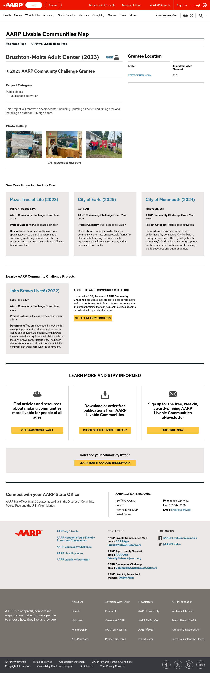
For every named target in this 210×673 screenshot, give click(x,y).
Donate (76, 611)
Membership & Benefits (102, 5)
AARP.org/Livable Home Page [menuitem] (49, 43)
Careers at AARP (115, 620)
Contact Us (111, 611)
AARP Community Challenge (74, 547)
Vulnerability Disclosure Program (55, 666)
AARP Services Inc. (116, 629)
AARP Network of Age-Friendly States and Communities (76, 539)
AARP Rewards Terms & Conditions (112, 662)
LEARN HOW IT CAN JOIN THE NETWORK (105, 463)
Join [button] (33, 5)
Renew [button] (53, 5)
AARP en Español (166, 15)
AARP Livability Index (70, 553)
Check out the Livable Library (105, 430)
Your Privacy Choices (112, 666)
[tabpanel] (180, 15)
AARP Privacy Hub (15, 662)
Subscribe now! (173, 430)
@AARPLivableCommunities (180, 538)
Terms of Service (42, 662)
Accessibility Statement (72, 662)
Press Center (145, 638)
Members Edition (131, 5)
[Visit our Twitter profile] (178, 664)
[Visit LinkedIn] (200, 664)
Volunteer (77, 620)
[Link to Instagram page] (189, 664)
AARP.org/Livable (67, 531)
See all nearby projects (93, 318)
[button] (201, 15)
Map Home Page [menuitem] (16, 43)
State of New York (139, 75)
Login (198, 5)
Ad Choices (86, 666)
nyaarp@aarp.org (181, 510)
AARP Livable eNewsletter (73, 559)
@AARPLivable (172, 544)
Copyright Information (17, 666)
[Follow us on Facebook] (166, 664)
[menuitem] (7, 17)
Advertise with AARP (117, 601)
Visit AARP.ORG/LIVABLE (37, 430)
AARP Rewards (80, 638)
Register (182, 5)
